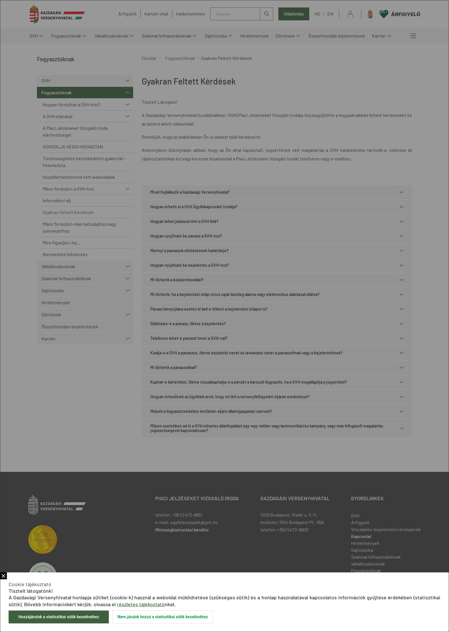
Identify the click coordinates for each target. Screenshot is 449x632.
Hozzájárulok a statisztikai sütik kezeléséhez (58, 617)
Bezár (3, 575)
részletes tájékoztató (141, 604)
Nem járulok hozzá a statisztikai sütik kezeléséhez (162, 617)
